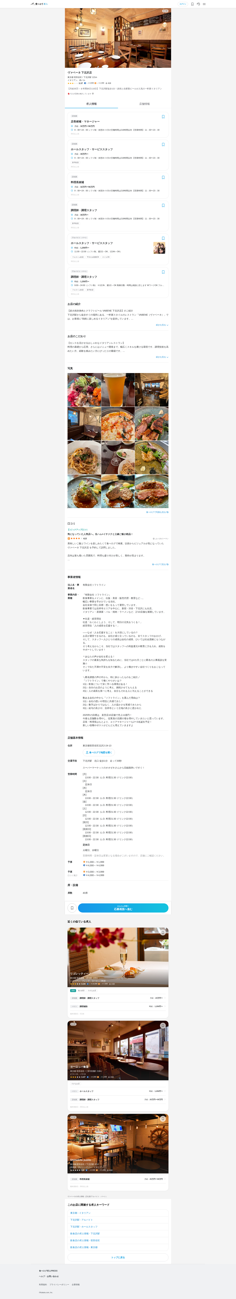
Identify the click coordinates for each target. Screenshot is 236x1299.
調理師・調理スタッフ (84, 210)
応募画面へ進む (123, 908)
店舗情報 (144, 103)
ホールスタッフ (86, 1091)
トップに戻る (118, 1257)
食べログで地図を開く (100, 752)
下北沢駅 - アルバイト (81, 1219)
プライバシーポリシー (59, 1284)
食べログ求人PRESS (48, 1271)
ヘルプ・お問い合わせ (49, 1276)
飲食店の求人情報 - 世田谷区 (85, 1240)
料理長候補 (77, 182)
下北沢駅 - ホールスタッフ (84, 1226)
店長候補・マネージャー (85, 121)
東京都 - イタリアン (80, 1213)
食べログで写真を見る (156, 512)
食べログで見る (159, 564)
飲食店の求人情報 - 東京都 (84, 1247)
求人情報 (91, 103)
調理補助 (84, 1006)
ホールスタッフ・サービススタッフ (92, 149)
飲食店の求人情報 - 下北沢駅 (85, 1233)
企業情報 (76, 1284)
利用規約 (43, 1284)
